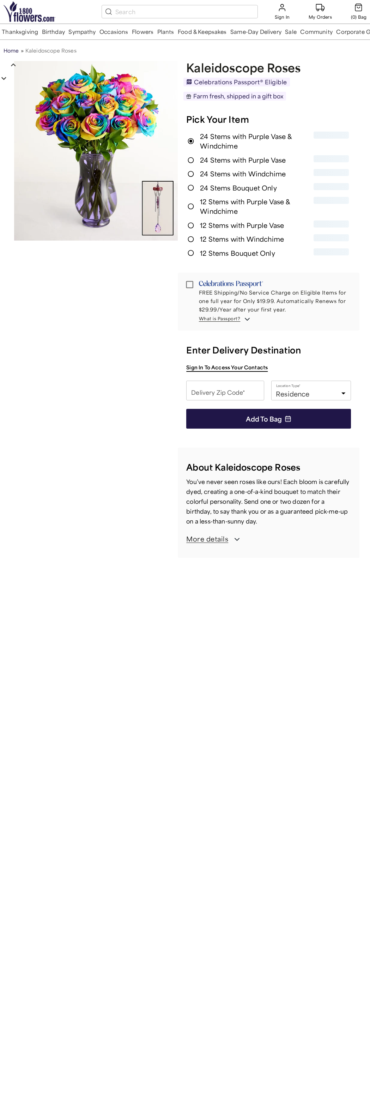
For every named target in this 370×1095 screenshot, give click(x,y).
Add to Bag (268, 419)
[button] (20, 32)
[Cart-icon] (358, 11)
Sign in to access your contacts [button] (227, 367)
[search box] (185, 11)
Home (11, 50)
